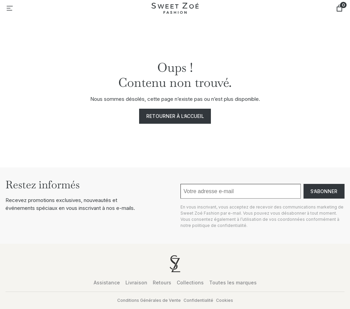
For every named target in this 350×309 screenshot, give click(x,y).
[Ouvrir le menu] (9, 8)
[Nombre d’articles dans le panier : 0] (339, 8)
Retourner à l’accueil (175, 116)
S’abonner (323, 191)
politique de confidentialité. (219, 225)
